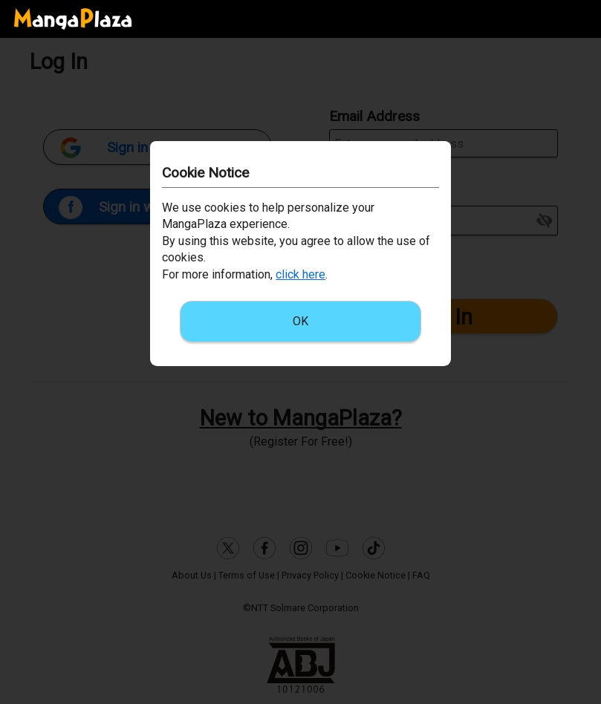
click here (300, 274)
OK (300, 321)
